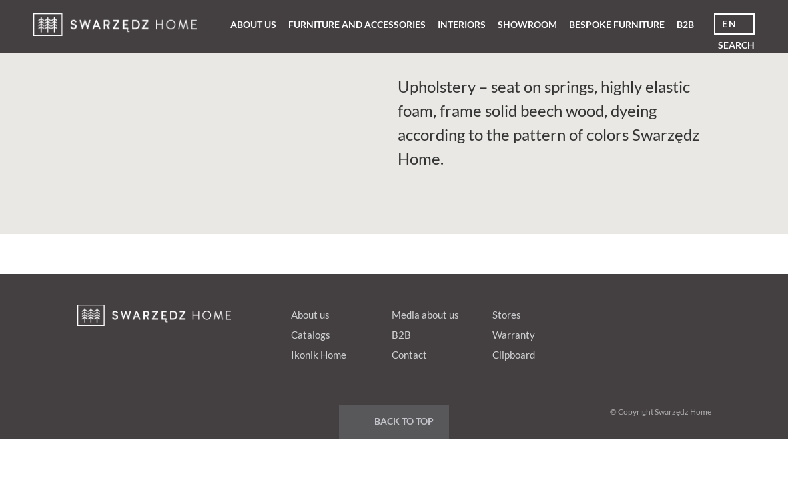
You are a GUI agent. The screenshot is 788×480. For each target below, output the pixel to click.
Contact (409, 355)
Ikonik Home (318, 355)
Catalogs (310, 335)
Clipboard (513, 355)
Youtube (669, 312)
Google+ (644, 312)
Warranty (513, 335)
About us (253, 24)
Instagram (694, 312)
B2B (685, 24)
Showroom (527, 24)
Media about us (425, 315)
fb (593, 312)
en (729, 23)
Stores (506, 315)
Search (736, 45)
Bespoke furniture (617, 24)
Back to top (404, 421)
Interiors (462, 24)
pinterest (618, 312)
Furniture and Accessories (357, 24)
